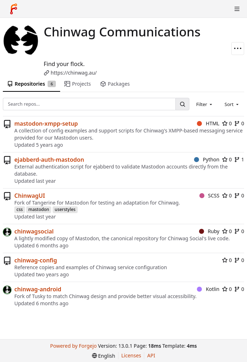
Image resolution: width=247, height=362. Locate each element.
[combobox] (205, 104)
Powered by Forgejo (73, 345)
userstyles (65, 209)
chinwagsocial (34, 231)
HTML (208, 123)
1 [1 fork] (239, 159)
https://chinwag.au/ (74, 72)
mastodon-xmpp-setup (46, 123)
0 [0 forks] (239, 123)
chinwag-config (35, 260)
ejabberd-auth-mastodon (49, 159)
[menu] (103, 355)
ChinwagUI (29, 195)
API (151, 355)
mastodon (38, 209)
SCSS (209, 195)
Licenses (131, 355)
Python (206, 159)
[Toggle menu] (237, 8)
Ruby (209, 231)
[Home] (14, 8)
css (19, 209)
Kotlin (208, 289)
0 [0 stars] (227, 123)
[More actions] (237, 48)
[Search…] (182, 104)
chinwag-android (37, 289)
